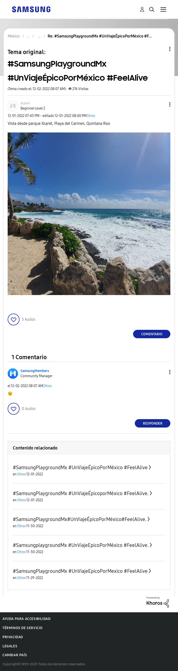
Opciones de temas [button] (161, 49)
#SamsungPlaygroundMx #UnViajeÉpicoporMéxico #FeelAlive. (81, 493)
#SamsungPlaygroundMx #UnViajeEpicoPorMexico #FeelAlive (80, 571)
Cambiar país (14, 655)
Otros (91, 116)
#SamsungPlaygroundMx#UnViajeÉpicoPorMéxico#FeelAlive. (79, 519)
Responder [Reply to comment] (152, 423)
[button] (162, 104)
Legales (9, 646)
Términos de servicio (22, 628)
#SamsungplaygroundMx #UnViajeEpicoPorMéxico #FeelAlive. (81, 545)
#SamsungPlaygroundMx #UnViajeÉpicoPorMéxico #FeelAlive (80, 467)
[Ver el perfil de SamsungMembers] (34, 371)
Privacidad (12, 637)
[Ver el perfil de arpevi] (25, 103)
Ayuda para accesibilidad (26, 619)
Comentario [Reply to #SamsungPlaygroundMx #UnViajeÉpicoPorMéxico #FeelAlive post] (151, 334)
